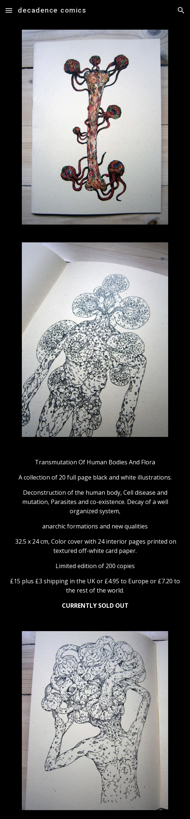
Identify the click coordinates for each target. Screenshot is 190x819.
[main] (95, 534)
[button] (9, 10)
